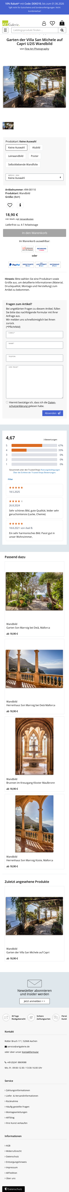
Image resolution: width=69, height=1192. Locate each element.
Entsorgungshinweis (16, 1161)
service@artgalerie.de (18, 1046)
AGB (7, 1145)
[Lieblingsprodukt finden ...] (34, 30)
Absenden (53, 413)
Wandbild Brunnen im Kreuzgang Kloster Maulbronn (30, 780)
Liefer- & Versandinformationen (21, 1095)
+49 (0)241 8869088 (16, 1062)
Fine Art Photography (37, 48)
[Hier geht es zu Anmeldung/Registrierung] (44, 23)
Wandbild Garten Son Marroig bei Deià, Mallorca (28, 625)
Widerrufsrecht (13, 1151)
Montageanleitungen (16, 1112)
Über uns (10, 1178)
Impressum (11, 1167)
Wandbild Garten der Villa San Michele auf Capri (27, 950)
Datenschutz (12, 1156)
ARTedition (11, 1172)
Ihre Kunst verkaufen (16, 1123)
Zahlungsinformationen (17, 1090)
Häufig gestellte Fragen (17, 1106)
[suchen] (62, 30)
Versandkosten (26, 219)
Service (9, 1080)
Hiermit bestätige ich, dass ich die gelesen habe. (32, 404)
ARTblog (9, 1117)
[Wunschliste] (52, 23)
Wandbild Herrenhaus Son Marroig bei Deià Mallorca (30, 703)
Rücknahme (11, 1101)
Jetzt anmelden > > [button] (34, 1001)
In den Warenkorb (34, 233)
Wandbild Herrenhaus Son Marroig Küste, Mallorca (29, 858)
